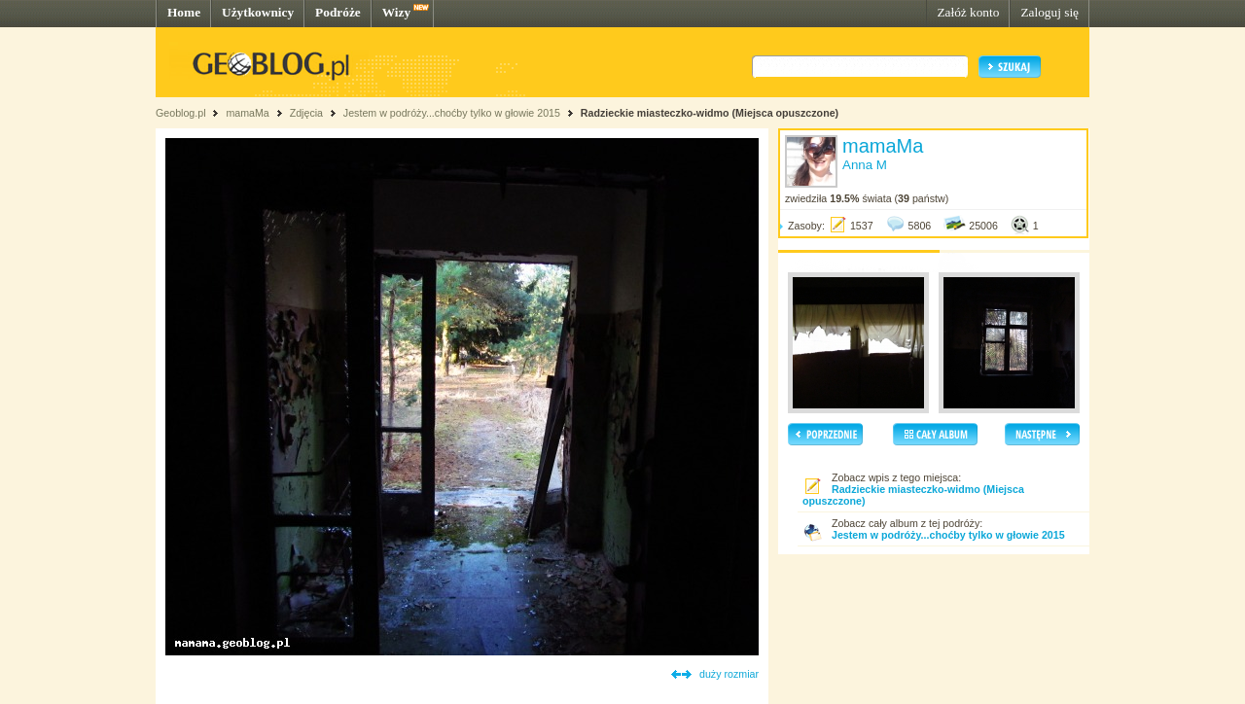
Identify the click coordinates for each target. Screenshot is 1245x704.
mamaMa (247, 113)
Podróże (338, 12)
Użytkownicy (258, 12)
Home (183, 12)
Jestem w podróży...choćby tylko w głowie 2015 (451, 113)
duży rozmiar (729, 674)
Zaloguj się (1049, 12)
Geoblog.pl (181, 113)
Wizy (396, 12)
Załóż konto (968, 12)
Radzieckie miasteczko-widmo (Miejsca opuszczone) (709, 113)
